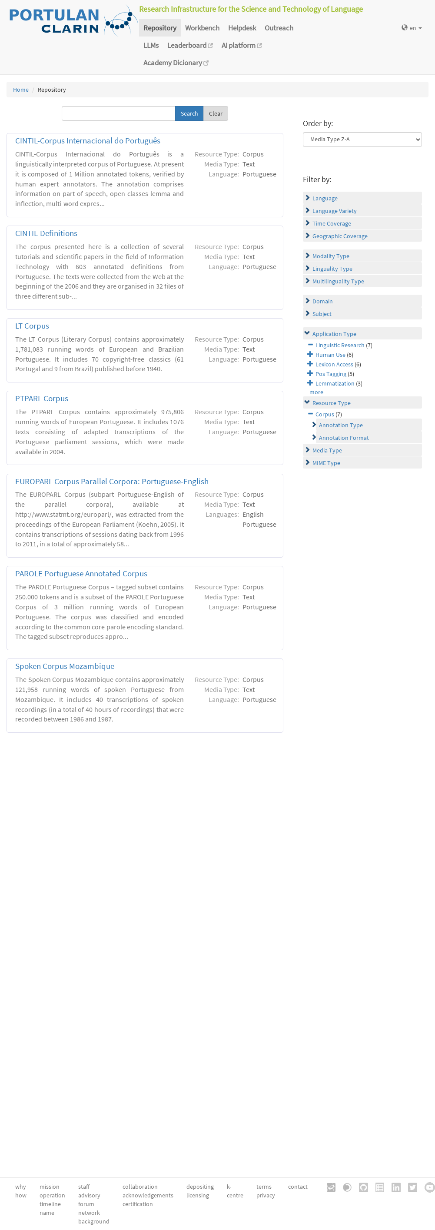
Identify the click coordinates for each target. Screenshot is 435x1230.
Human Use (330, 355)
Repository (159, 28)
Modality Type (330, 256)
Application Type (334, 334)
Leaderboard (190, 45)
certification (138, 1204)
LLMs (151, 45)
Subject (322, 314)
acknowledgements (148, 1195)
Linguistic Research (340, 345)
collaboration (140, 1186)
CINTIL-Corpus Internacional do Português (87, 141)
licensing (197, 1195)
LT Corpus (32, 326)
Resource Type (331, 403)
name (47, 1213)
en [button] (412, 28)
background (94, 1221)
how (21, 1195)
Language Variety (334, 211)
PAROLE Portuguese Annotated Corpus (81, 573)
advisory (89, 1195)
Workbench (202, 28)
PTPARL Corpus (41, 398)
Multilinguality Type (338, 281)
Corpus (324, 414)
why (20, 1186)
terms (264, 1186)
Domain (322, 301)
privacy (265, 1195)
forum (86, 1204)
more (316, 392)
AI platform (242, 45)
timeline (50, 1204)
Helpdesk (242, 28)
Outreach (279, 28)
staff (84, 1186)
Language (325, 198)
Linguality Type (332, 269)
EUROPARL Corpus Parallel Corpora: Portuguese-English (112, 481)
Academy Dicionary (176, 62)
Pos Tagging (330, 374)
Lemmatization (335, 383)
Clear (215, 113)
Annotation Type (341, 425)
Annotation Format (344, 438)
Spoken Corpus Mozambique (64, 666)
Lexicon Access (334, 364)
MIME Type (326, 463)
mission (50, 1186)
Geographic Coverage (340, 236)
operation (52, 1195)
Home (21, 89)
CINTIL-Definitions (46, 233)
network (89, 1213)
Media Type (327, 450)
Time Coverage (331, 223)
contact (298, 1186)
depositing (200, 1186)
